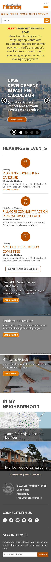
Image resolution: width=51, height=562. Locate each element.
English (5, 14)
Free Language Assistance (29, 497)
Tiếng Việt (43, 14)
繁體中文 (14, 14)
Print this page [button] (33, 474)
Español (24, 14)
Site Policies (23, 489)
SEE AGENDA (11, 189)
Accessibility (23, 493)
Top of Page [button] (16, 474)
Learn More (16, 119)
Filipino (33, 14)
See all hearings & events (22, 268)
